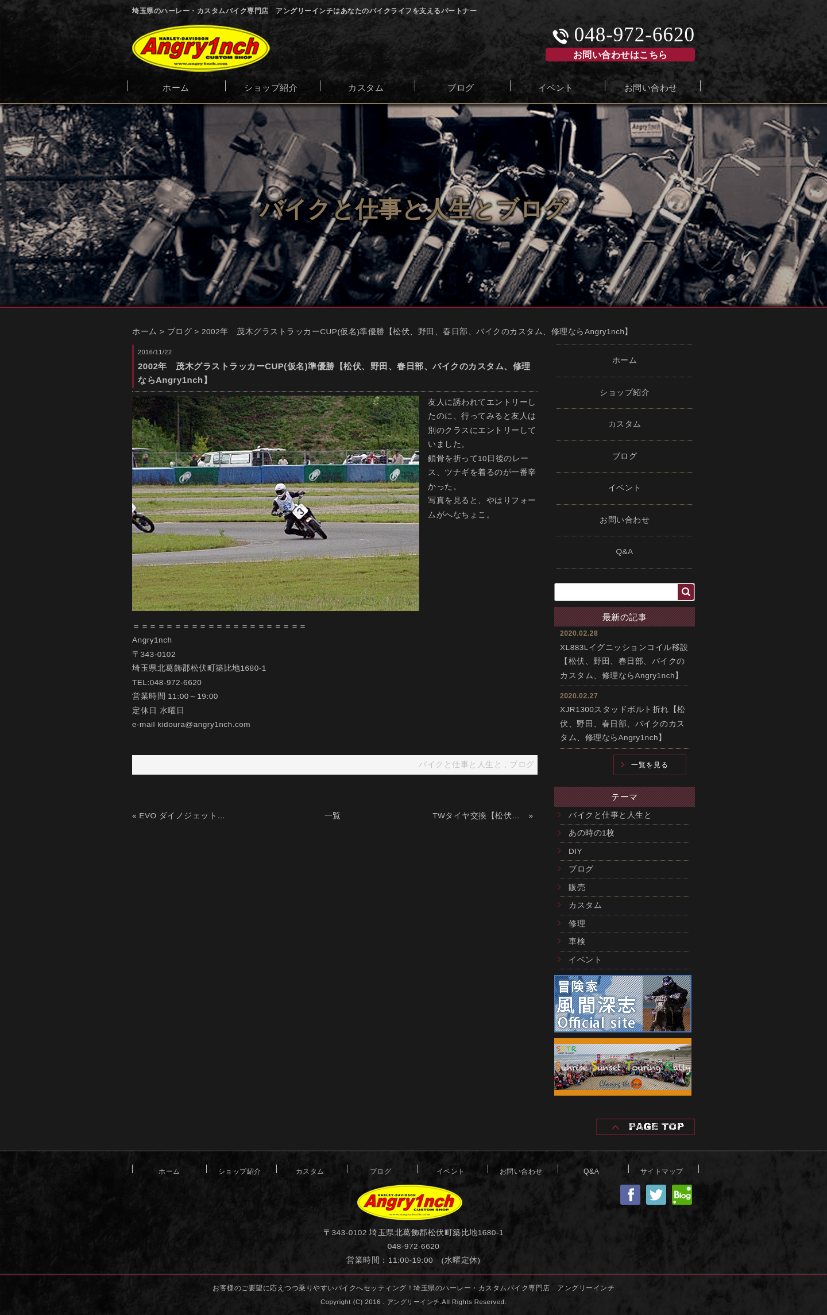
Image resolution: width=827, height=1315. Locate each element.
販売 (577, 887)
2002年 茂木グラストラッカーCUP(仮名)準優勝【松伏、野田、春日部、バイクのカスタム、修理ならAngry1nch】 (417, 331)
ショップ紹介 (270, 86)
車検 (577, 941)
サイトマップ (661, 1170)
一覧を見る (649, 765)
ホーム (176, 86)
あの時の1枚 (592, 833)
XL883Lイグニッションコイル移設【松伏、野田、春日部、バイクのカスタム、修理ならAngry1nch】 (624, 661)
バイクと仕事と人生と (610, 815)
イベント (556, 86)
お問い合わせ (651, 86)
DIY (575, 851)
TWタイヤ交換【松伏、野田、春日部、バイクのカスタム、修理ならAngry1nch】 (479, 815)
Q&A (624, 551)
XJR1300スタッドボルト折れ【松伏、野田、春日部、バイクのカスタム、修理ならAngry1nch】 (623, 723)
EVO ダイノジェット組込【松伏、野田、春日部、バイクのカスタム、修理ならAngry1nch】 (186, 815)
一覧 (332, 815)
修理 (577, 923)
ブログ (460, 86)
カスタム (366, 86)
